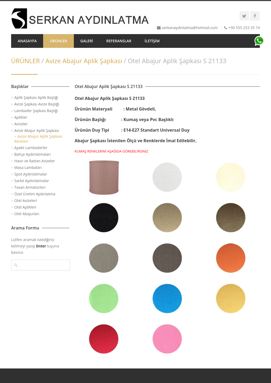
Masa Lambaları (28, 167)
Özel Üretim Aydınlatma (34, 193)
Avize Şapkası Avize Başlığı (36, 104)
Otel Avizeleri (25, 200)
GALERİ (86, 40)
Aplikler (20, 117)
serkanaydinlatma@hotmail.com (190, 27)
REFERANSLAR (119, 40)
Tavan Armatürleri (30, 187)
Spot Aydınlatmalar (30, 174)
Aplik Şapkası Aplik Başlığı (36, 97)
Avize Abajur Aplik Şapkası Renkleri (38, 139)
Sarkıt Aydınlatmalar (31, 180)
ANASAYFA (27, 40)
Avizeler (21, 123)
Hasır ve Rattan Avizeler (34, 160)
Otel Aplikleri (25, 207)
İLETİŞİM (152, 40)
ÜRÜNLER (58, 40)
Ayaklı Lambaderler (30, 147)
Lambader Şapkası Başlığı (36, 110)
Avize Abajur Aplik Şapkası (84, 60)
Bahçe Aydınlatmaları (32, 154)
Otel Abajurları (26, 213)
